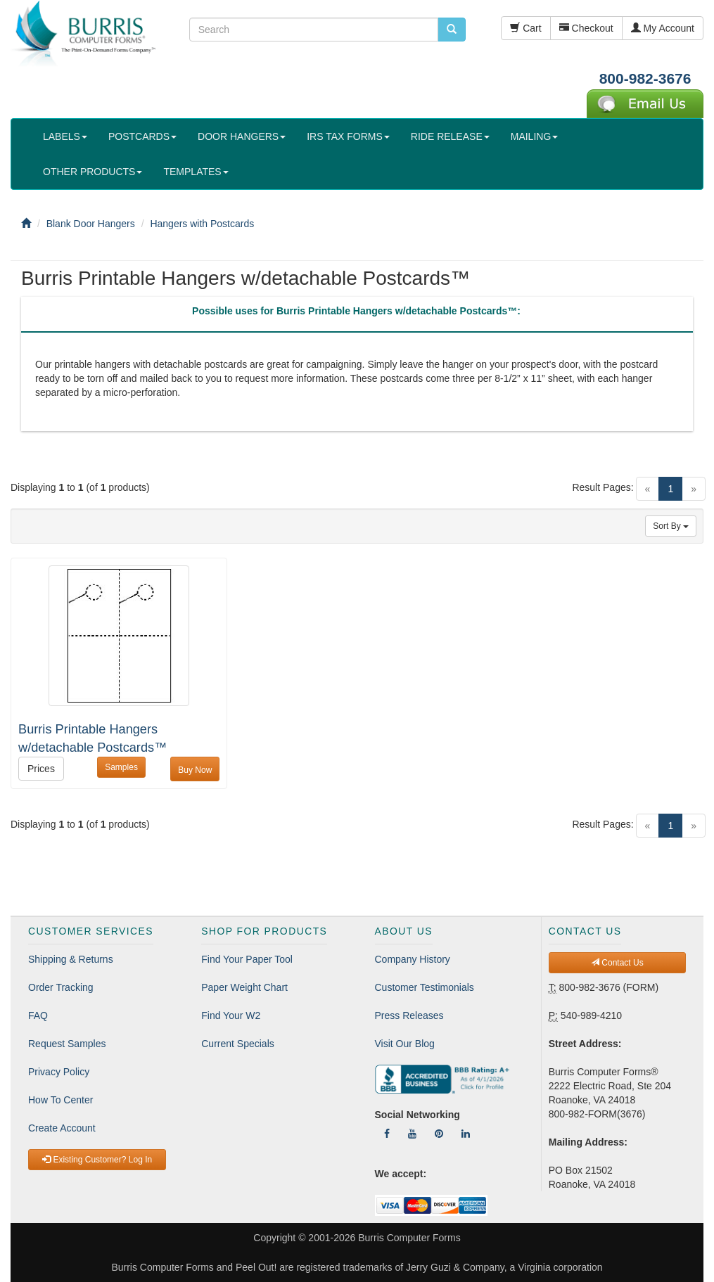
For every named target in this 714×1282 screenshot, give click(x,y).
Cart (525, 28)
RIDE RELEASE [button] (450, 136)
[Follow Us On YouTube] (412, 1134)
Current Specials (237, 1043)
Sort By (671, 526)
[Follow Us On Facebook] (387, 1134)
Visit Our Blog (405, 1043)
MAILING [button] (535, 136)
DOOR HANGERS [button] (242, 136)
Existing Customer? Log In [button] (97, 1160)
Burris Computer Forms (409, 1237)
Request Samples (67, 1043)
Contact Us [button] (617, 963)
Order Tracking (61, 987)
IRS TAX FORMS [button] (348, 136)
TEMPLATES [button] (195, 171)
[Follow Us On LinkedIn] (465, 1134)
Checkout (586, 28)
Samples (121, 767)
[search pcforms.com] (452, 29)
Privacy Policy (58, 1071)
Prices (41, 768)
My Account (662, 28)
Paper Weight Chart (244, 987)
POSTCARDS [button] (142, 136)
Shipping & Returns (70, 959)
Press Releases (409, 1015)
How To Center (60, 1099)
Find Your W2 (230, 1015)
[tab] (356, 314)
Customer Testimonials (424, 987)
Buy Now (195, 770)
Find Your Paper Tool (247, 959)
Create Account (62, 1128)
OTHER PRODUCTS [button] (92, 171)
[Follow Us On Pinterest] (439, 1134)
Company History (412, 959)
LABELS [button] (65, 136)
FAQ (38, 1015)
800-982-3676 (645, 78)
